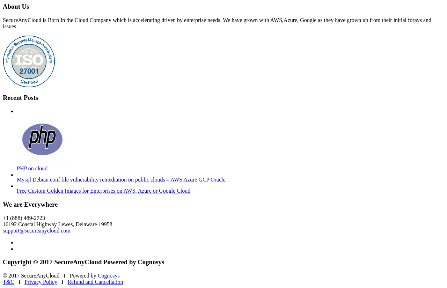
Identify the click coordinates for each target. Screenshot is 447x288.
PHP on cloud (32, 168)
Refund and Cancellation (95, 282)
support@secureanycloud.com (37, 231)
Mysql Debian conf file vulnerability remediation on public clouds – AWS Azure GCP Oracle (121, 180)
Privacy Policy (40, 282)
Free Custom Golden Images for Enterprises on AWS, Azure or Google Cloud (103, 191)
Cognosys (109, 276)
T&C (8, 282)
